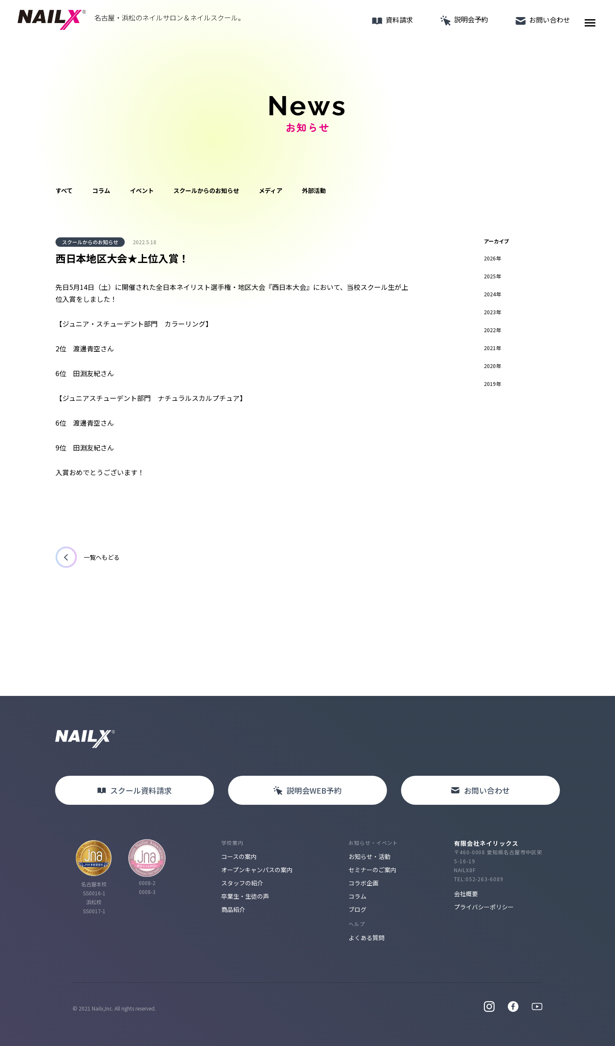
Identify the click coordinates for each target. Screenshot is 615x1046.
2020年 (492, 365)
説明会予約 (459, 23)
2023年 (492, 312)
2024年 (492, 294)
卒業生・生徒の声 (245, 896)
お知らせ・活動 (369, 856)
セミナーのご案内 (372, 869)
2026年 (492, 258)
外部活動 (314, 190)
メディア (270, 190)
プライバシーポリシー (484, 907)
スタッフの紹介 (242, 883)
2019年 (492, 383)
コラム (101, 190)
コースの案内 (239, 856)
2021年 (492, 347)
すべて (64, 190)
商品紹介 (233, 909)
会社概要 (466, 893)
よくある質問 (366, 937)
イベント (142, 190)
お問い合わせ (538, 23)
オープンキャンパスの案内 (257, 869)
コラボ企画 (363, 883)
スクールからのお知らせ (206, 190)
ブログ (357, 909)
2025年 (492, 276)
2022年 (492, 329)
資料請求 (387, 23)
